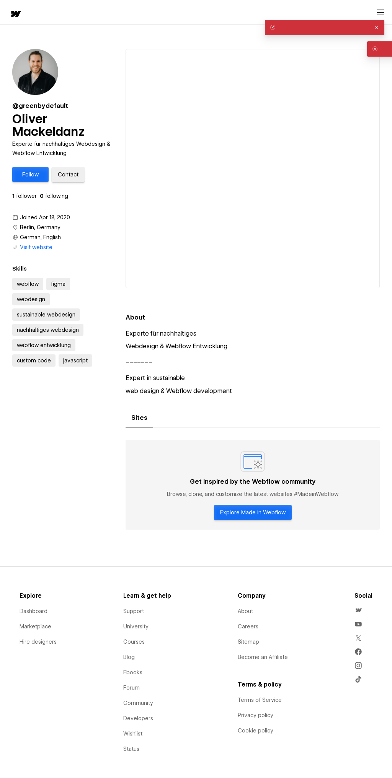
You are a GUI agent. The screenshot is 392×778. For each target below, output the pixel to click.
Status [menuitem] (131, 749)
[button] (30, 174)
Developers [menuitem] (138, 718)
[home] (15, 14)
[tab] (139, 417)
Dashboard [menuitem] (33, 611)
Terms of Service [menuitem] (260, 700)
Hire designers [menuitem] (38, 642)
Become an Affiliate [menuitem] (263, 657)
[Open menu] (380, 12)
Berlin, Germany (40, 227)
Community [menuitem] (138, 703)
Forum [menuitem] (131, 688)
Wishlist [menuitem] (132, 734)
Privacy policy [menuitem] (255, 715)
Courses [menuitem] (134, 642)
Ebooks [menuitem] (132, 672)
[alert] (324, 27)
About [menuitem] (245, 611)
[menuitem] (358, 610)
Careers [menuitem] (248, 626)
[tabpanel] (253, 484)
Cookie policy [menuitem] (255, 730)
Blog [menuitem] (129, 657)
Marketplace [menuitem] (35, 626)
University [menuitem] (136, 626)
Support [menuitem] (133, 611)
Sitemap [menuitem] (248, 642)
